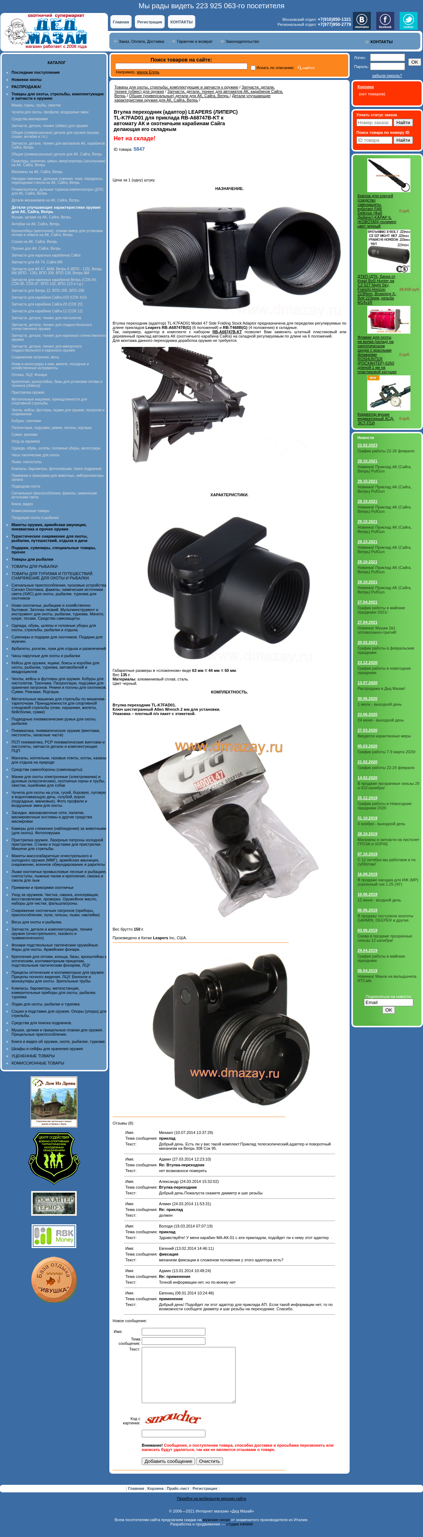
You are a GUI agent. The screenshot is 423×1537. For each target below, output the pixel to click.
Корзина (156, 1499)
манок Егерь (148, 72)
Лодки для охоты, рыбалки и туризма (45, 1004)
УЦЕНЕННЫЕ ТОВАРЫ (33, 1056)
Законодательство (242, 41)
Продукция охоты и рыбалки (35, 518)
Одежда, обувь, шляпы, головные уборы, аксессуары (56, 448)
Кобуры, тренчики (26, 421)
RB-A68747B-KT (227, 332)
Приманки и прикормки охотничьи (42, 887)
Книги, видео (22, 504)
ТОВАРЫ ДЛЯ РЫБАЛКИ (35, 566)
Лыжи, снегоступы (27, 462)
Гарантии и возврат (195, 41)
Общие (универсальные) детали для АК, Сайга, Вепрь (57, 154)
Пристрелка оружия (28, 392)
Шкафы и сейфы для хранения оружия (47, 1048)
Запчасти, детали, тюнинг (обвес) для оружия (50, 126)
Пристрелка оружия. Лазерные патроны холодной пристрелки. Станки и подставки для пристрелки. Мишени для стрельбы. (57, 844)
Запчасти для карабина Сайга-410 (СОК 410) (49, 297)
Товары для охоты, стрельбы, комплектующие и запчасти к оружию (176, 87)
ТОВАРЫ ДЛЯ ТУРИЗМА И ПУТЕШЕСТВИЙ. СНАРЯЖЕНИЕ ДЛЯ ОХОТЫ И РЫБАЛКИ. (53, 575)
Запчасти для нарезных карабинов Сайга (46, 255)
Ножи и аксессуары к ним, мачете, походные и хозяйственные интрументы (50, 366)
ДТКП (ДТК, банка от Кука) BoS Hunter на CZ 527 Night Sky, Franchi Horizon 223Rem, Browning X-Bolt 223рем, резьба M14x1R (377, 289)
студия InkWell (239, 1535)
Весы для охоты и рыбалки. (37, 922)
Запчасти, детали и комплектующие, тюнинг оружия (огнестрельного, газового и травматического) (52, 933)
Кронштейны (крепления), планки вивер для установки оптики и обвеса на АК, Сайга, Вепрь (57, 233)
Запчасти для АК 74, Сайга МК (37, 262)
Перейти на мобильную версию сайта (211, 1509)
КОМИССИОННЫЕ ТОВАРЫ (38, 1063)
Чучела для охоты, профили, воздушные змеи (50, 112)
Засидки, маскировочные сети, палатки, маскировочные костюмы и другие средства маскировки (52, 816)
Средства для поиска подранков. (42, 1023)
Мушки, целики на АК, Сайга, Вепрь (41, 217)
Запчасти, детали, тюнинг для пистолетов (46, 318)
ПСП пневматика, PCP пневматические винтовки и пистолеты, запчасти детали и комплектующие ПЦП (58, 746)
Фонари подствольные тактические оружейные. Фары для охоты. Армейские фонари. (55, 947)
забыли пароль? (387, 75)
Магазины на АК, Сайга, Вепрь (37, 172)
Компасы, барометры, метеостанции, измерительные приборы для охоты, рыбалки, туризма (54, 992)
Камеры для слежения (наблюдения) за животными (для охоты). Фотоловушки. (59, 830)
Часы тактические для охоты (35, 455)
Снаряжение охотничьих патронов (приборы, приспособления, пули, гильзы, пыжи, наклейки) (56, 912)
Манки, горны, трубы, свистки (36, 105)
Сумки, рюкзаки (24, 435)
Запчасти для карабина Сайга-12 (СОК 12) (47, 311)
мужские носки (216, 1530)
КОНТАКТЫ (181, 22)
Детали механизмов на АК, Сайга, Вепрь (45, 200)
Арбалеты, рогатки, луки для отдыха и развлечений (59, 648)
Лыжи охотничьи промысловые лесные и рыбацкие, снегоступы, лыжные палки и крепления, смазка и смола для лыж (59, 875)
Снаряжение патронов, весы (35, 357)
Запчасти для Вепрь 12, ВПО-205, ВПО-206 (48, 291)
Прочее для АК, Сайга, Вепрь (36, 248)
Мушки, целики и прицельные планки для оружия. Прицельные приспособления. (57, 1032)
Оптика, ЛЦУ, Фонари (29, 375)
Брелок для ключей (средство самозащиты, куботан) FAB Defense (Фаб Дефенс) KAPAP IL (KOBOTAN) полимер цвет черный (377, 211)
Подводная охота (26, 486)
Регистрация (149, 22)
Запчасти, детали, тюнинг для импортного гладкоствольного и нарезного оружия (47, 348)
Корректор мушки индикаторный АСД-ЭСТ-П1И (376, 418)
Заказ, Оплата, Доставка (141, 41)
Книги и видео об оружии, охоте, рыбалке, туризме (58, 1041)
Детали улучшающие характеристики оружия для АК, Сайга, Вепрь (192, 98)
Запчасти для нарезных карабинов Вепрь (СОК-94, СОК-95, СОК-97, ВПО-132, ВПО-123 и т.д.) (54, 282)
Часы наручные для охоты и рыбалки (46, 656)
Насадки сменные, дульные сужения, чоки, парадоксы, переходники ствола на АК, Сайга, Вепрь (57, 181)
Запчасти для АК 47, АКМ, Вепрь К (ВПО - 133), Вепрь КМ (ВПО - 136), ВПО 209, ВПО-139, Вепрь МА (57, 271)
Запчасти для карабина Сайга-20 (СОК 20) (47, 304)
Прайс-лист (179, 1499)
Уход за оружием (26, 441)
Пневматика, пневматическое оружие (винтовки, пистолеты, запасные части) (56, 732)
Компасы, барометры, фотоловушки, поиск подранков (56, 469)
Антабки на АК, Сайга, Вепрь (36, 224)
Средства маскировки (30, 119)
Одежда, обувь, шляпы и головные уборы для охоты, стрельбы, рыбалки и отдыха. (54, 627)
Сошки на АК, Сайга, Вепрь (34, 242)
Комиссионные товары (30, 511)
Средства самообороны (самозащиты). (47, 769)
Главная (121, 22)
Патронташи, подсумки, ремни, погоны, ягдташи (52, 428)
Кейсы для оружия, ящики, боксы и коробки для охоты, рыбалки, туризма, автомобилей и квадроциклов (55, 667)
